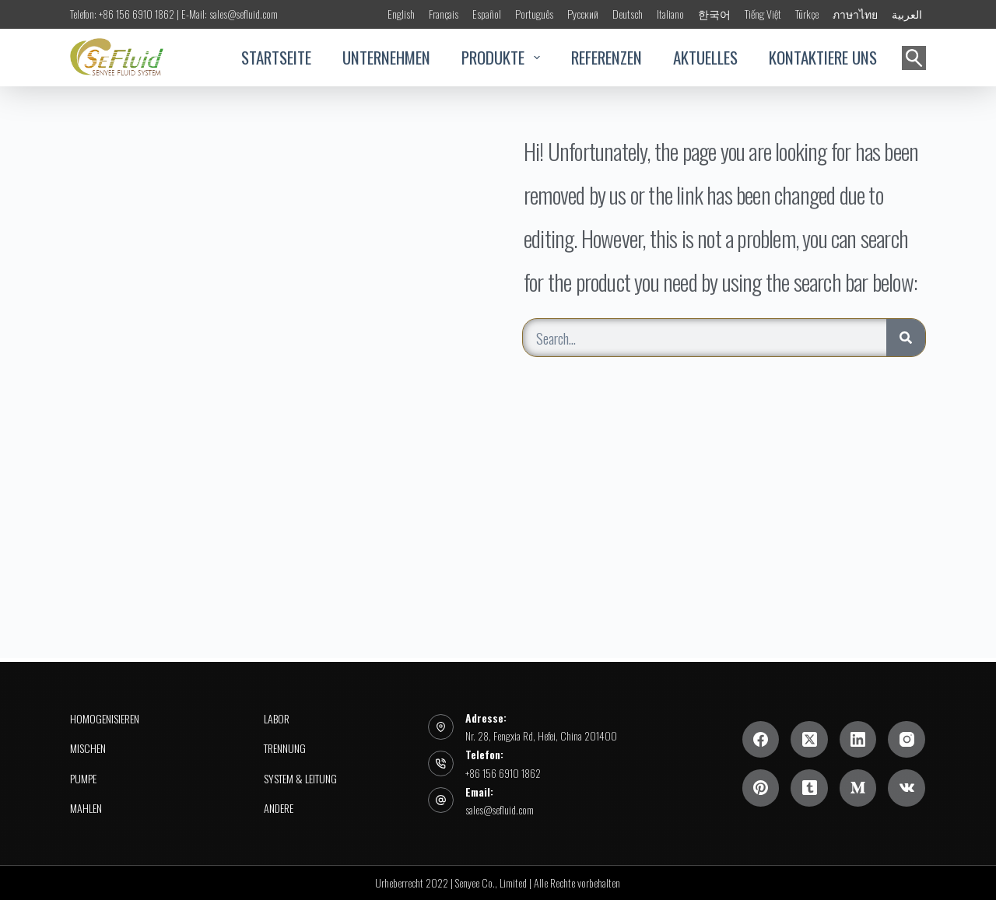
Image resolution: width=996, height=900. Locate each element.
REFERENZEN (606, 57)
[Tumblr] (809, 788)
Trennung (285, 748)
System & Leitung (300, 779)
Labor (276, 719)
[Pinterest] (761, 788)
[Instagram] (906, 739)
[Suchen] (914, 58)
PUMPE (83, 779)
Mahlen (86, 808)
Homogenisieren (104, 719)
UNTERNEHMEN (386, 57)
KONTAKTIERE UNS (823, 57)
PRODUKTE (500, 57)
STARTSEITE (276, 57)
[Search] (905, 337)
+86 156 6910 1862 (503, 773)
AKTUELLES (705, 57)
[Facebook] (761, 739)
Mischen (88, 748)
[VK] (906, 788)
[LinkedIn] (858, 739)
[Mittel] (858, 788)
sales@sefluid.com (499, 809)
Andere (278, 808)
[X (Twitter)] (809, 739)
